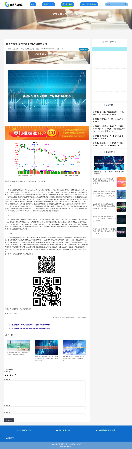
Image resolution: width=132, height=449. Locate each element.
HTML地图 (77, 444)
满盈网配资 (83, 49)
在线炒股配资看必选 (88, 4)
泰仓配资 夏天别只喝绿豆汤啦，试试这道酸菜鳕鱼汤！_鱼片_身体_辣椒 (104, 181)
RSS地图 (71, 444)
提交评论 (9, 420)
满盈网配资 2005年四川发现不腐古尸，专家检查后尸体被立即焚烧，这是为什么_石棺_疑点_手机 (104, 193)
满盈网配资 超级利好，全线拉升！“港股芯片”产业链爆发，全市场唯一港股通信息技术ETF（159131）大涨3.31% (109, 128)
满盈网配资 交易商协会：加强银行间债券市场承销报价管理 (31, 329)
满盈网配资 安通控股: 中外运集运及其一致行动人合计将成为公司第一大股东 (104, 231)
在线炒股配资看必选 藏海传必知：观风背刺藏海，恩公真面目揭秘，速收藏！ (104, 219)
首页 (32, 4)
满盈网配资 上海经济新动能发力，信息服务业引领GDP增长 (31, 325)
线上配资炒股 (67, 4)
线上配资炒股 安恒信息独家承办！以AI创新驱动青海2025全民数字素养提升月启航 (104, 206)
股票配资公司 (48, 4)
